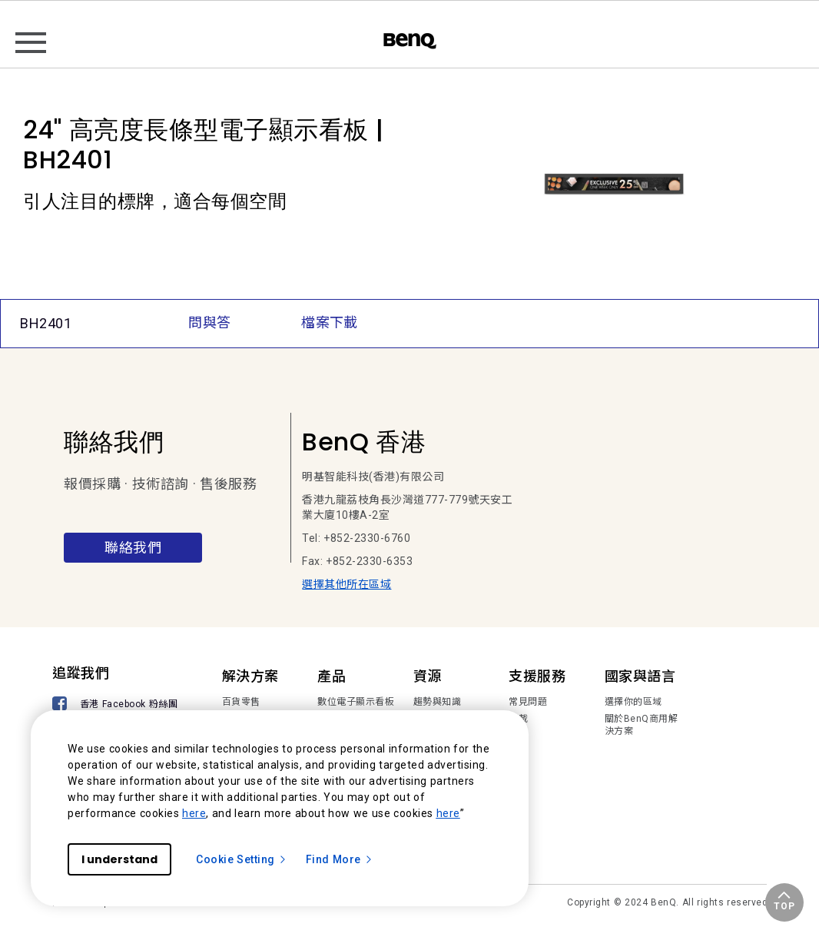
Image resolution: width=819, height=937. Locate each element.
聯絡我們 (132, 548)
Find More (339, 859)
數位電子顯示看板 (355, 701)
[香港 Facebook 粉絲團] (117, 705)
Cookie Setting (241, 859)
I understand (119, 859)
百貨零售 (241, 701)
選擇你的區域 (633, 701)
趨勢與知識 (437, 701)
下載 (518, 718)
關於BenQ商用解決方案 (641, 724)
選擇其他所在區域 (346, 584)
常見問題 (528, 701)
